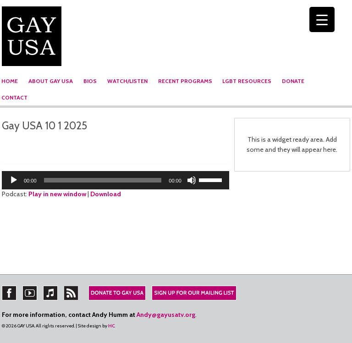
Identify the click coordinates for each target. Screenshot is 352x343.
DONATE (293, 80)
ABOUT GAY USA (50, 80)
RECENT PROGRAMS (185, 80)
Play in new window (57, 194)
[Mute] (191, 180)
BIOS (90, 80)
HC (111, 326)
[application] (115, 180)
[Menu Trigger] (322, 19)
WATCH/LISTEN (127, 80)
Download (105, 194)
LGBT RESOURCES (246, 80)
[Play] (13, 180)
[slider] (103, 180)
